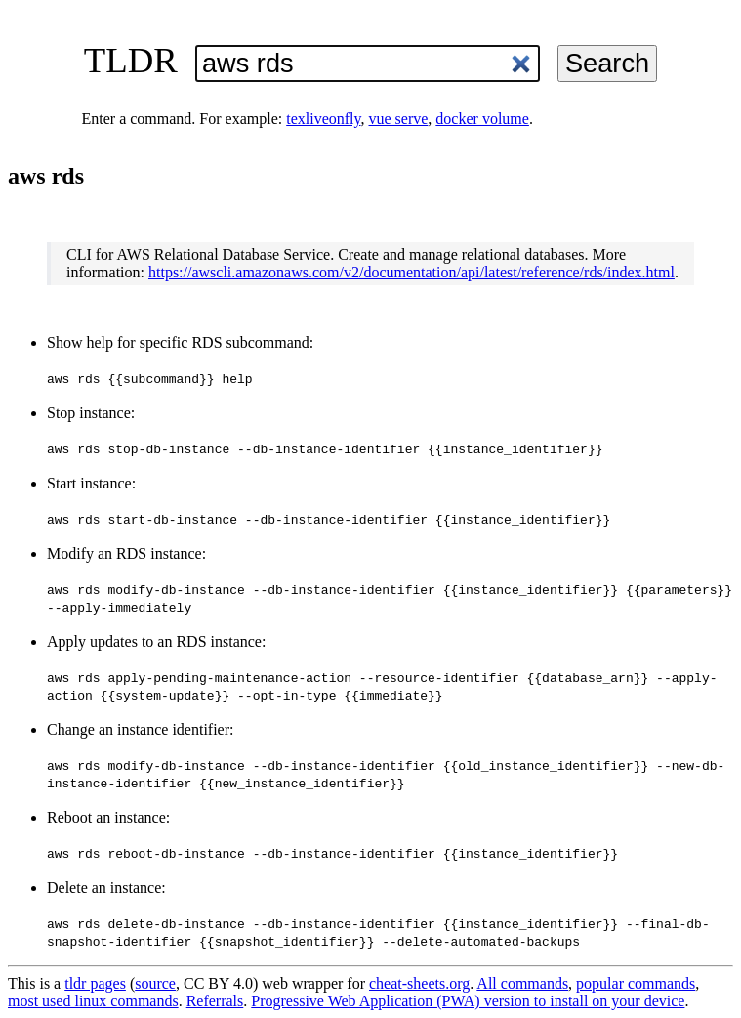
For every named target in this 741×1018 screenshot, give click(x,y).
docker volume (482, 118)
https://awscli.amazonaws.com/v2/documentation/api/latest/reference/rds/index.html (411, 272)
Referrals (215, 1001)
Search (607, 63)
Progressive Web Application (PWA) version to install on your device (467, 1001)
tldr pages (95, 983)
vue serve (399, 118)
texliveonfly (323, 118)
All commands (522, 983)
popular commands (635, 983)
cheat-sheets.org (419, 983)
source (155, 983)
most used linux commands (93, 1001)
